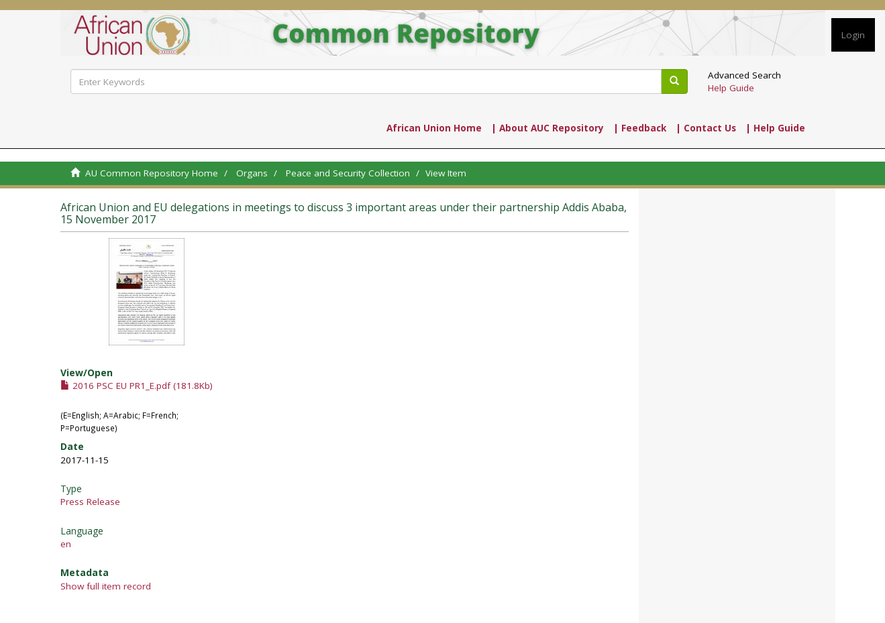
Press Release (90, 502)
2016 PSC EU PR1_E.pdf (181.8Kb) (136, 386)
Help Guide (731, 88)
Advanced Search (744, 75)
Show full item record (105, 586)
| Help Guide (775, 128)
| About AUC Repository (547, 128)
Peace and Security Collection (348, 173)
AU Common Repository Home (151, 173)
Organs (252, 173)
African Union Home (434, 128)
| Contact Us (706, 128)
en (65, 544)
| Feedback (639, 128)
